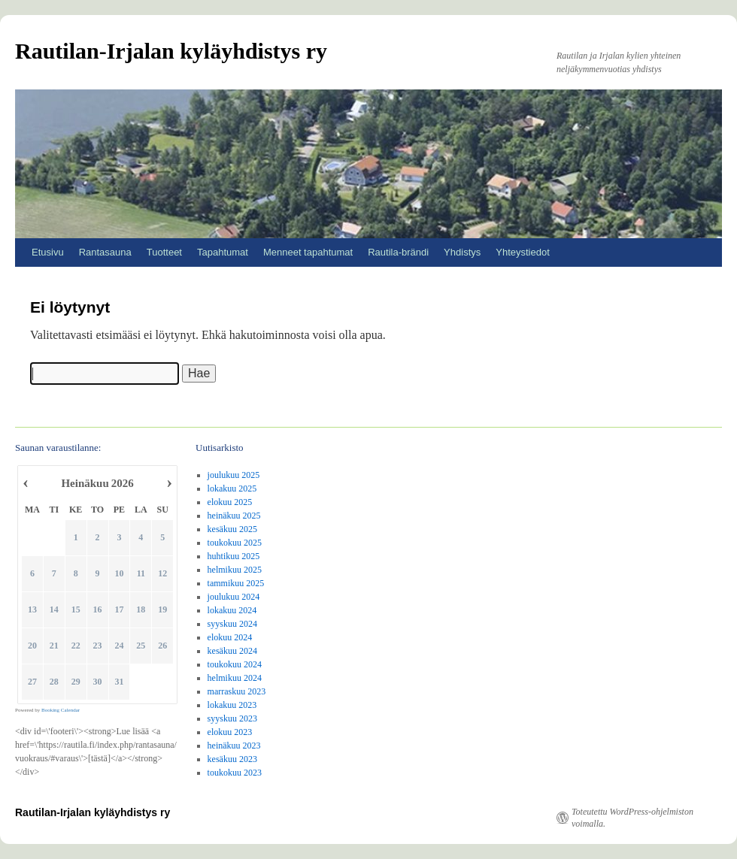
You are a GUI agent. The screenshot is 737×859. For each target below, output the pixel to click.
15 (75, 610)
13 (32, 610)
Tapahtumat (222, 252)
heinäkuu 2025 (234, 515)
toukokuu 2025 (235, 542)
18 (141, 610)
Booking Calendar (60, 710)
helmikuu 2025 (235, 569)
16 (97, 610)
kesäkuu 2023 (232, 759)
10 (119, 574)
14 (54, 610)
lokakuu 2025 (232, 488)
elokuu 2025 (230, 502)
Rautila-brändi (398, 252)
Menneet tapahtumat (308, 252)
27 (32, 682)
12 (163, 574)
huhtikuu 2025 (234, 556)
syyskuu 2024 (232, 624)
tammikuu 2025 (236, 583)
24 (119, 646)
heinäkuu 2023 (234, 745)
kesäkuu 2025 (232, 529)
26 (163, 646)
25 (141, 646)
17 (119, 610)
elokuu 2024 (230, 637)
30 (97, 682)
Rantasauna (105, 252)
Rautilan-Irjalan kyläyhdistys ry (171, 50)
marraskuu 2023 (237, 691)
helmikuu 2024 (235, 678)
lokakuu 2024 (232, 610)
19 (163, 610)
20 (32, 646)
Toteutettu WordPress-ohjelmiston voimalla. (632, 817)
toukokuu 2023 (235, 772)
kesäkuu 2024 (232, 651)
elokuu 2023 (230, 732)
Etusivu (48, 252)
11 (141, 574)
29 (75, 682)
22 (75, 646)
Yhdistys (462, 252)
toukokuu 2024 (235, 664)
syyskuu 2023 (232, 718)
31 (119, 682)
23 (97, 646)
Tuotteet (164, 252)
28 (54, 682)
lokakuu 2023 (232, 705)
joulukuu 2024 (234, 596)
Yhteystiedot (523, 252)
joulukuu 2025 (234, 475)
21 (54, 646)
